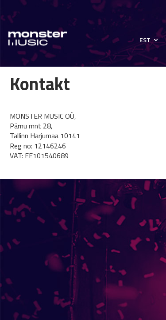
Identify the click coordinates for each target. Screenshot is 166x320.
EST (145, 40)
